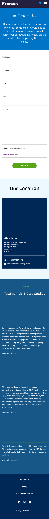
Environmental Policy (24, 493)
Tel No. (5, 83)
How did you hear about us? (14, 148)
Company (6, 70)
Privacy (24, 487)
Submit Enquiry (24, 166)
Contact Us (24, 480)
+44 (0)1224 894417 (13, 260)
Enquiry (6, 109)
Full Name (7, 57)
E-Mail (5, 96)
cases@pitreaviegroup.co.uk (17, 264)
